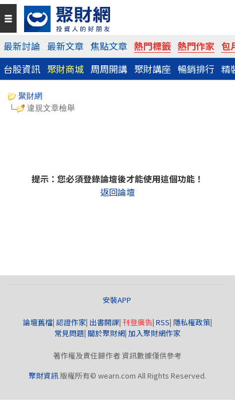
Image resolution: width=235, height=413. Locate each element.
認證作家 (71, 322)
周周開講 (109, 69)
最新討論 (21, 46)
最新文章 (65, 46)
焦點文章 (109, 46)
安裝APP (118, 299)
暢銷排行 (196, 69)
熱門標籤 (152, 46)
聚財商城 (65, 69)
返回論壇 (117, 192)
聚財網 (25, 95)
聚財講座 (152, 69)
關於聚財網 (106, 333)
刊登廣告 (137, 322)
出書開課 (104, 322)
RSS (163, 322)
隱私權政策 (191, 322)
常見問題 (69, 333)
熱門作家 (196, 46)
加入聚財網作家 (154, 333)
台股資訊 (21, 69)
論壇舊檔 (38, 322)
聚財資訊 (43, 375)
